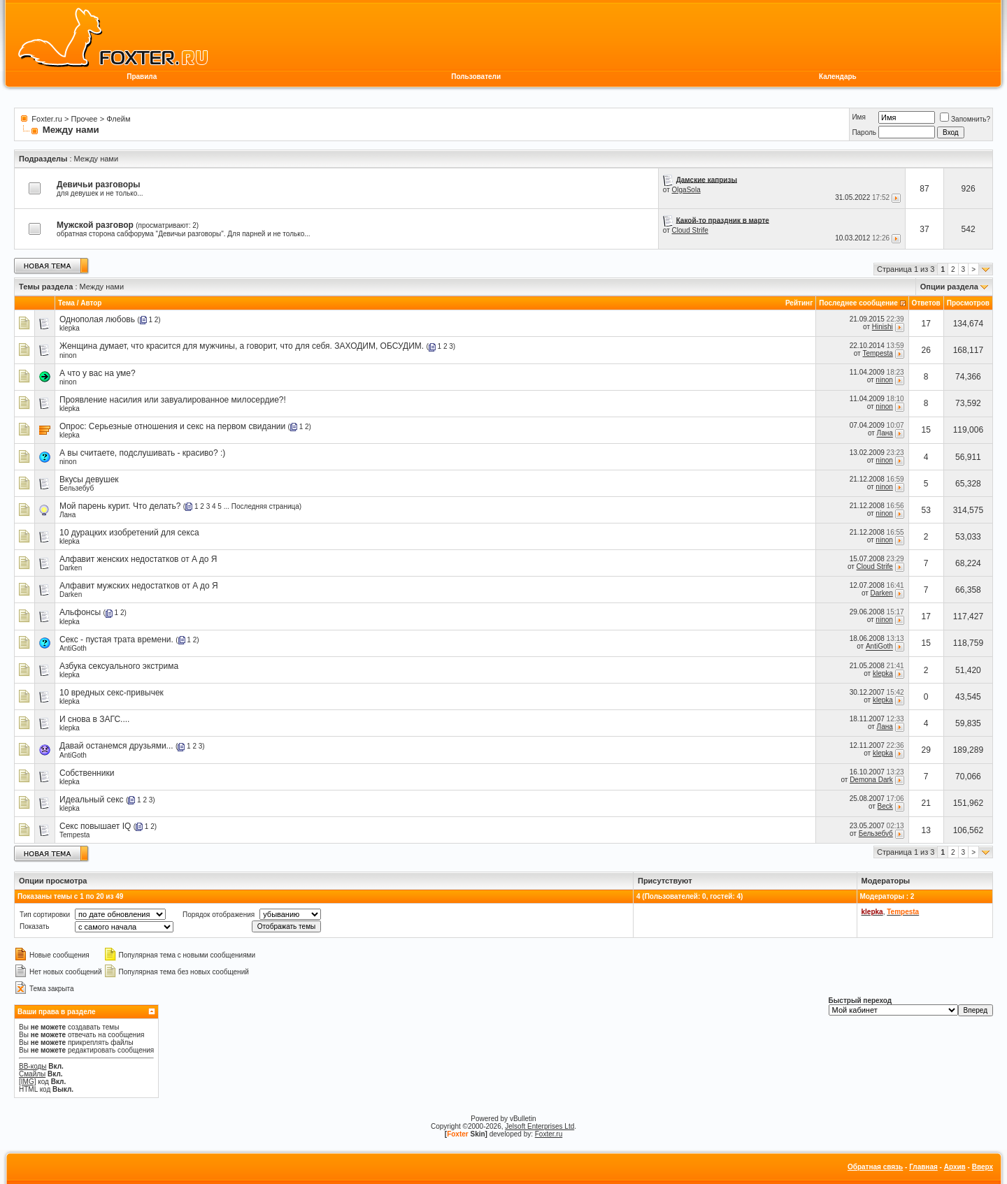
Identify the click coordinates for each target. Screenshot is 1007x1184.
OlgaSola (686, 190)
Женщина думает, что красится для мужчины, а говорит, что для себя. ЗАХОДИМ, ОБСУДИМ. (241, 346)
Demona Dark (871, 780)
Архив (955, 1167)
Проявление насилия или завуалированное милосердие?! (172, 400)
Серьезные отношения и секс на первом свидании (187, 426)
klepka (69, 328)
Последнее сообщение (858, 303)
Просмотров (968, 303)
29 (926, 750)
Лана (885, 434)
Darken (70, 568)
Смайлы (32, 1074)
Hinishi (882, 327)
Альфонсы (80, 612)
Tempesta (877, 353)
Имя (858, 117)
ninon (67, 355)
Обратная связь (875, 1167)
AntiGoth (73, 648)
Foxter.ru (46, 119)
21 (926, 803)
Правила (142, 76)
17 (926, 324)
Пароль (864, 132)
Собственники (86, 773)
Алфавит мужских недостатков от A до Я (138, 586)
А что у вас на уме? (97, 373)
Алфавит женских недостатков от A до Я (138, 559)
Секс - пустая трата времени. (116, 639)
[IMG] (27, 1081)
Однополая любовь (97, 319)
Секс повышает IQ (95, 826)
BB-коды (33, 1066)
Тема (66, 303)
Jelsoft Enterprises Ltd (539, 1126)
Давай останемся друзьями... (116, 746)
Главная (923, 1167)
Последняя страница (265, 506)
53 (926, 510)
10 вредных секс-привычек (111, 693)
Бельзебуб (76, 488)
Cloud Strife (690, 230)
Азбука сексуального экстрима (118, 666)
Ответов (926, 303)
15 (926, 430)
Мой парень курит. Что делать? (120, 506)
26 (926, 350)
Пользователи (476, 76)
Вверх (982, 1167)
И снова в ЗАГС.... (94, 719)
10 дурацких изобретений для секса (129, 532)
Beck (885, 806)
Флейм (118, 119)
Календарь (838, 76)
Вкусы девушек (89, 479)
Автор (90, 303)
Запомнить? (965, 119)
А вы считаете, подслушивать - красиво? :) (142, 453)
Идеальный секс (91, 799)
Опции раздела (949, 286)
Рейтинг (799, 303)
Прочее (84, 119)
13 (926, 830)
